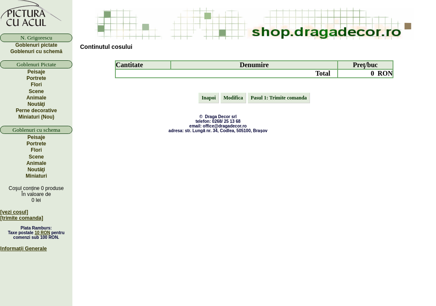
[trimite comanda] (21, 218)
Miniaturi (36, 176)
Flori (36, 85)
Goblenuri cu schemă (36, 51)
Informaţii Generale (23, 249)
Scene (36, 91)
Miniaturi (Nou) (36, 117)
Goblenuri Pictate (36, 64)
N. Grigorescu (36, 37)
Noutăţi (36, 104)
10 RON (42, 232)
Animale (36, 98)
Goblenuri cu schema (36, 130)
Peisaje (36, 72)
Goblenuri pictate (36, 45)
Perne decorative (36, 110)
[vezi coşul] (14, 212)
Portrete (36, 78)
